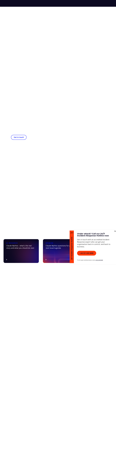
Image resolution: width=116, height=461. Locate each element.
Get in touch (19, 137)
